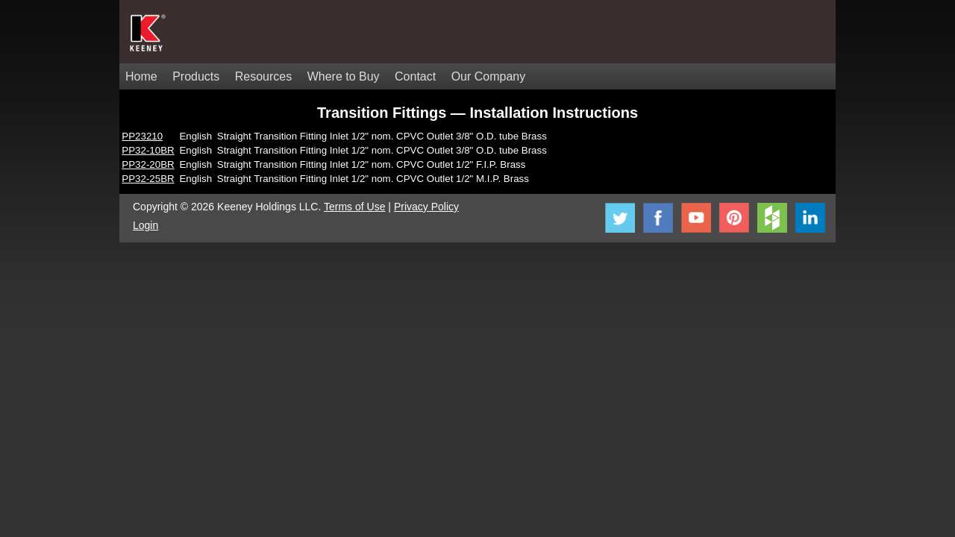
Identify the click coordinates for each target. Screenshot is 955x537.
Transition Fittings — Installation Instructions (477, 112)
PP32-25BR (148, 178)
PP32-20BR (148, 164)
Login (145, 225)
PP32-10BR (148, 150)
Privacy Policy (426, 207)
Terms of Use (354, 207)
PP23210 (142, 136)
